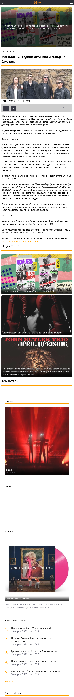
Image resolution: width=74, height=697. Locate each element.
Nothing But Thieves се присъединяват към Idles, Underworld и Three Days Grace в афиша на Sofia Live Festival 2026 (36, 27)
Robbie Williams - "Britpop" (17, 599)
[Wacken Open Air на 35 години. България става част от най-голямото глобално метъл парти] (7, 671)
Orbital (9, 470)
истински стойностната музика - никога (21, 241)
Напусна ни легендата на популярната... (34, 661)
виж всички (10, 681)
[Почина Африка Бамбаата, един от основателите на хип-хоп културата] (7, 638)
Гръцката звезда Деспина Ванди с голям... (35, 651)
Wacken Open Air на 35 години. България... (35, 671)
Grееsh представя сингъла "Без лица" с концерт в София (32, 332)
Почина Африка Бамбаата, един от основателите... (31, 639)
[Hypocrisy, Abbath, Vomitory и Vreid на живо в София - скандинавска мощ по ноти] (7, 628)
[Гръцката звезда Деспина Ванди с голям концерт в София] (7, 652)
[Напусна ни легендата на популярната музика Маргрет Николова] (7, 661)
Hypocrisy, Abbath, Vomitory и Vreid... (31, 628)
